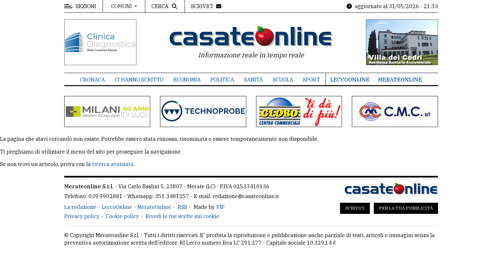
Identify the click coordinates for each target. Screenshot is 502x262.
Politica (222, 79)
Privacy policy (81, 216)
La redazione (80, 207)
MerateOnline (400, 79)
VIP (220, 207)
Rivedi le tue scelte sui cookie (182, 216)
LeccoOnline (350, 79)
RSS (182, 207)
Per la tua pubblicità (406, 208)
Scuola (283, 79)
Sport (311, 79)
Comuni (122, 6)
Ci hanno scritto (139, 79)
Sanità (253, 79)
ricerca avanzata (112, 164)
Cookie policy (122, 216)
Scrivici (355, 208)
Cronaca (92, 79)
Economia (187, 79)
